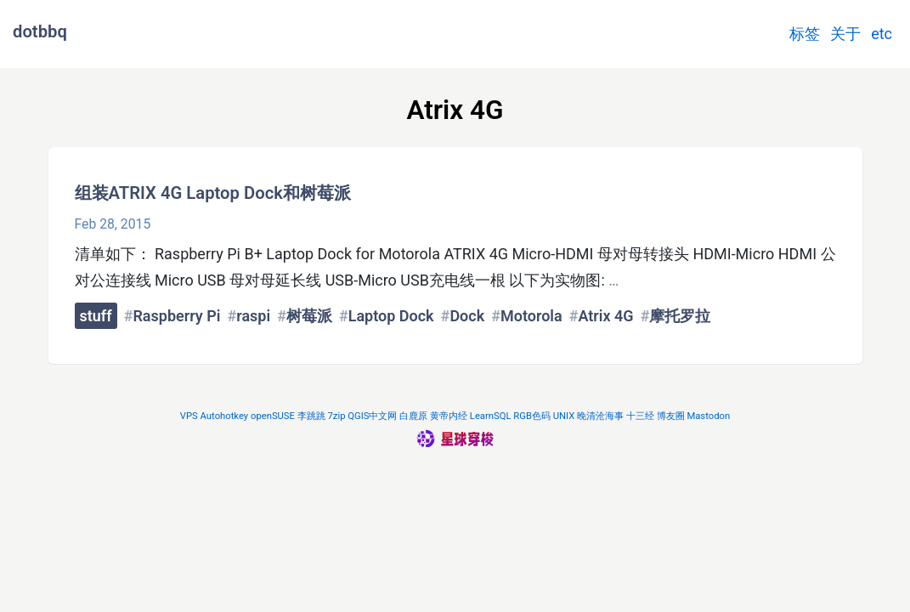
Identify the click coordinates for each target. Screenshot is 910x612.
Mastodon (708, 416)
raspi (253, 316)
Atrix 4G (605, 316)
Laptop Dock (391, 316)
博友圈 (671, 416)
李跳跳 (311, 416)
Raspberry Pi (176, 316)
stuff (96, 316)
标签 (804, 33)
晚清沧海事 (600, 416)
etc (881, 33)
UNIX (564, 416)
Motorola (531, 316)
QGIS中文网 (372, 416)
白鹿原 (413, 416)
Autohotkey (225, 416)
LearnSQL (491, 416)
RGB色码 (532, 416)
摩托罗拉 (679, 316)
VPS (189, 416)
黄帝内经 (448, 416)
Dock (466, 316)
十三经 (640, 416)
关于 (845, 33)
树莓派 (309, 316)
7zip (337, 416)
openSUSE (273, 416)
